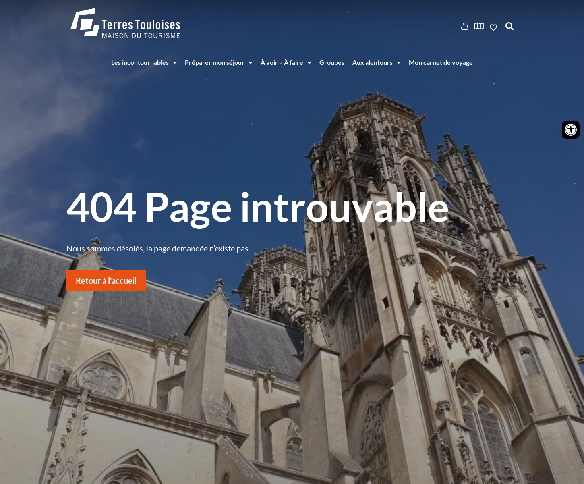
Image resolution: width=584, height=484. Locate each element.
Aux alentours (376, 62)
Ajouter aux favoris (494, 27)
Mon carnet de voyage (441, 62)
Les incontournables (144, 62)
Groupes (331, 62)
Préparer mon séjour (219, 62)
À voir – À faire (286, 62)
